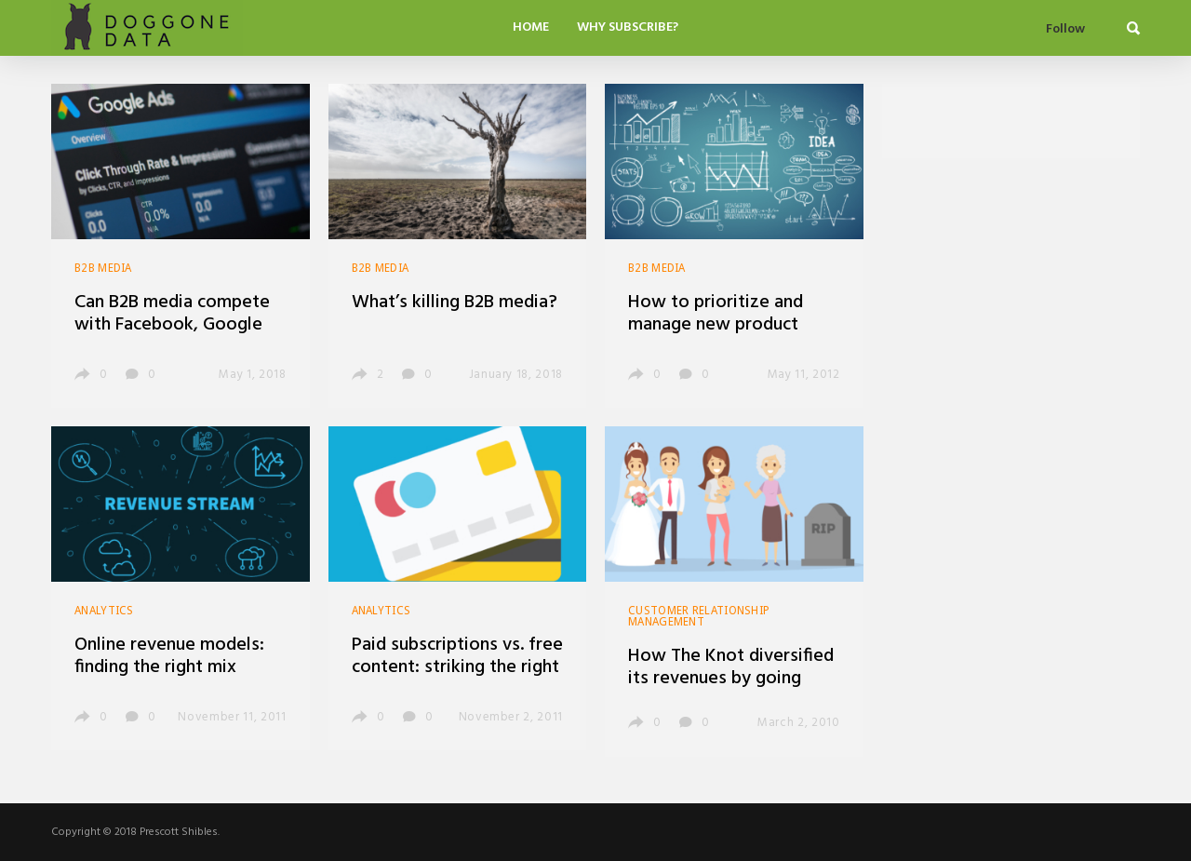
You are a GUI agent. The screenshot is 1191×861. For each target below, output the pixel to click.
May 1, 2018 (252, 374)
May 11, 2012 (804, 374)
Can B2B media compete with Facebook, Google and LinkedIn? (172, 325)
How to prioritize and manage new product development (715, 325)
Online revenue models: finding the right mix (169, 656)
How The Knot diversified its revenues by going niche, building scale (731, 678)
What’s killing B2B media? (454, 302)
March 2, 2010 (798, 723)
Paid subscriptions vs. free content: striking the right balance (457, 667)
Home (531, 27)
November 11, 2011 (232, 717)
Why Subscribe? (627, 27)
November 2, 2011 (511, 717)
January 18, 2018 (516, 374)
